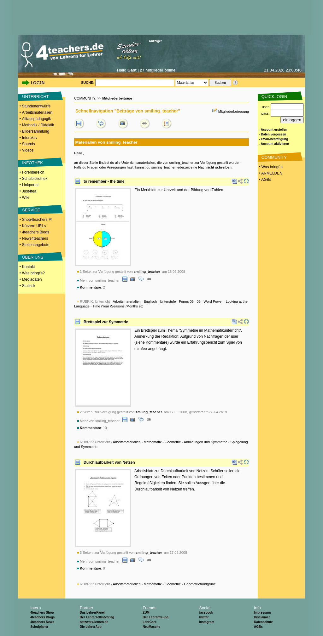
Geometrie (173, 442)
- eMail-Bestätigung (273, 139)
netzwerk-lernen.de (94, 622)
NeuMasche (151, 626)
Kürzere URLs (34, 226)
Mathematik (153, 442)
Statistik (28, 286)
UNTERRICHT (35, 96)
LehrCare (149, 622)
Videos (27, 150)
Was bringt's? (33, 273)
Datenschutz (263, 622)
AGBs (258, 626)
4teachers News (42, 622)
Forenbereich (33, 172)
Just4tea (29, 191)
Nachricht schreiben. (215, 167)
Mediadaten (32, 279)
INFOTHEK (32, 162)
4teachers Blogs (35, 232)
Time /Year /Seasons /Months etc (118, 306)
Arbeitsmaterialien (37, 112)
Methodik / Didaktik (38, 125)
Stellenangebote (36, 245)
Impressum (262, 612)
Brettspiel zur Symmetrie (106, 322)
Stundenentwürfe (36, 106)
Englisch (150, 301)
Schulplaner (39, 626)
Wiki (25, 197)
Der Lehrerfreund (155, 617)
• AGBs (264, 179)
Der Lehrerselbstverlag (97, 617)
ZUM (146, 612)
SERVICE (31, 210)
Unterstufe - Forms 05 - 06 (180, 301)
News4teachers (35, 238)
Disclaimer (262, 617)
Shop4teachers (37, 219)
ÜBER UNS (32, 257)
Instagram (206, 622)
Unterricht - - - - (155, 584)
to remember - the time (104, 181)
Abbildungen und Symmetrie (205, 442)
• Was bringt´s (270, 167)
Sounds (28, 144)
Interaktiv (30, 137)
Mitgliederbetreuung (233, 111)
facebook (206, 612)
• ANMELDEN (270, 173)
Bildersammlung (35, 131)
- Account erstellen (273, 129)
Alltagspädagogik (36, 119)
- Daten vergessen (272, 134)
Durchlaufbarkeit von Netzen (109, 462)
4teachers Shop (42, 612)
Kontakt (28, 267)
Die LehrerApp (91, 626)
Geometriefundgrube (200, 584)
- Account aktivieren (274, 144)
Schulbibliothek (35, 178)
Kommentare (90, 287)
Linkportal (30, 185)
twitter (203, 617)
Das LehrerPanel (92, 612)
